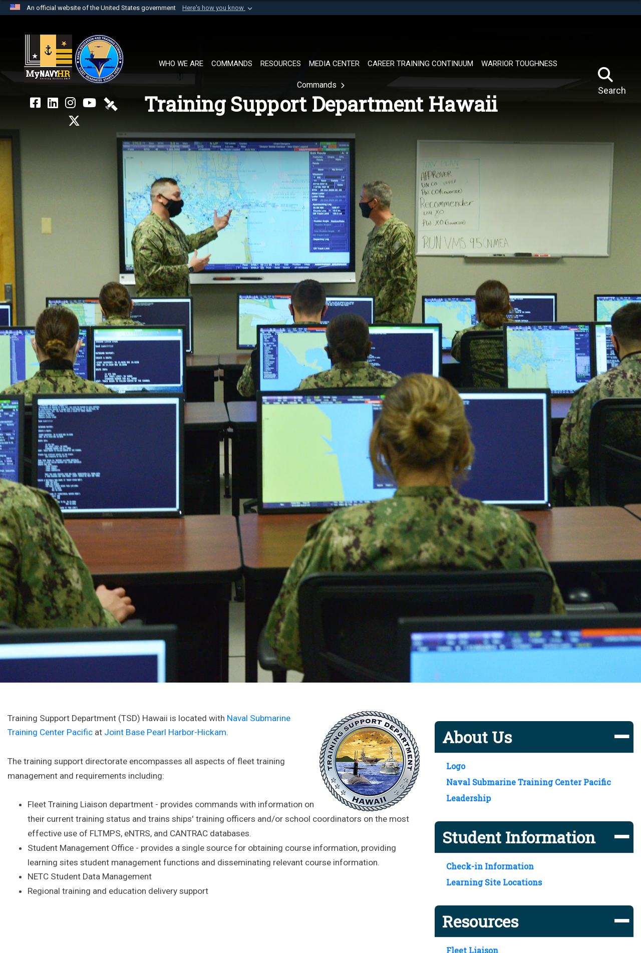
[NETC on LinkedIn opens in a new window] (53, 103)
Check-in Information (490, 866)
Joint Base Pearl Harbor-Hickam (165, 732)
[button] (218, 8)
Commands (318, 85)
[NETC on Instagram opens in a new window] (70, 103)
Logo (455, 766)
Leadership (468, 798)
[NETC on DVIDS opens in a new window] (110, 103)
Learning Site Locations (494, 882)
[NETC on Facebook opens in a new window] (35, 103)
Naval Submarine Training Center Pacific (528, 782)
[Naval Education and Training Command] (74, 59)
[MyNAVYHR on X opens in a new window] (74, 121)
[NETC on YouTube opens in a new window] (89, 103)
